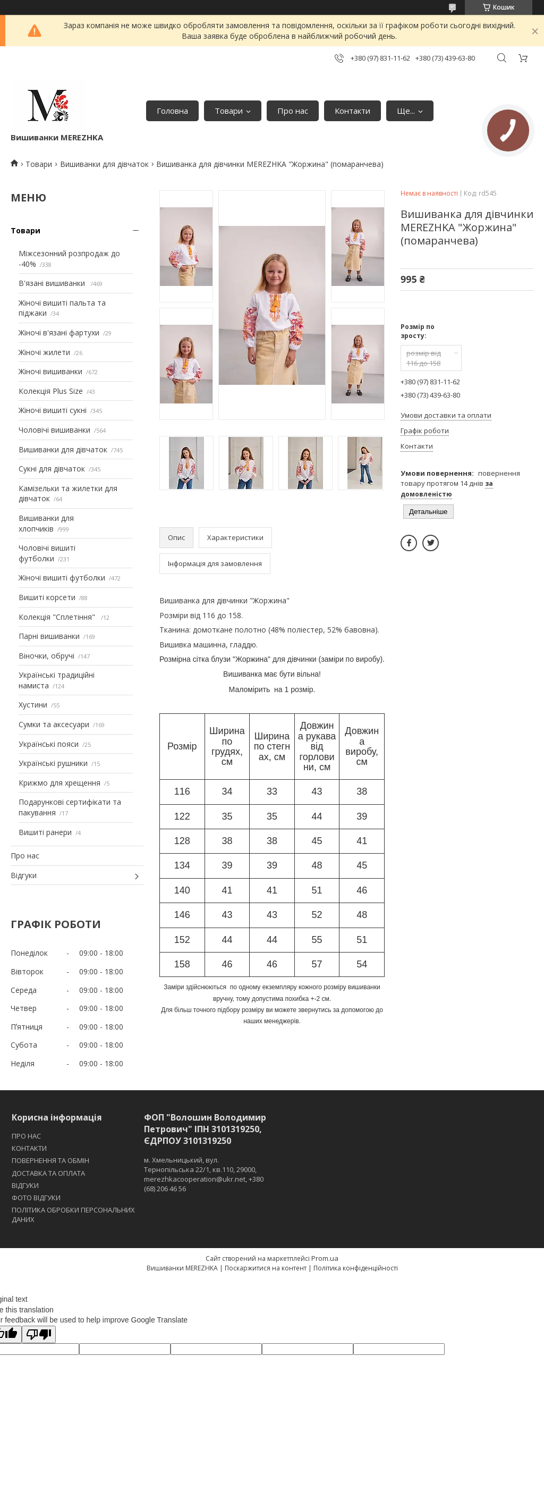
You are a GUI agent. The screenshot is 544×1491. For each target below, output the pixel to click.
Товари (229, 110)
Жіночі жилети (44, 352)
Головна (172, 110)
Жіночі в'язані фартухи (59, 332)
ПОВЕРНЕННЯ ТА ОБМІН (50, 1160)
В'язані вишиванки (53, 283)
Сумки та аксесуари (54, 724)
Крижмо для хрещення (59, 783)
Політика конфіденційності (355, 1268)
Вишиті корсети (47, 597)
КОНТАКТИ (29, 1148)
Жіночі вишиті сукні (53, 410)
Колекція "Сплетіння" (58, 617)
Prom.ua (324, 1258)
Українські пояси (49, 744)
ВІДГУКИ (25, 1185)
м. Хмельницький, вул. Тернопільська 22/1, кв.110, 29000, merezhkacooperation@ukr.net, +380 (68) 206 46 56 (204, 1174)
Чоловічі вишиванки (54, 430)
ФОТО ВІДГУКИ (36, 1197)
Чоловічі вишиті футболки (47, 553)
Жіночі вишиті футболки (62, 577)
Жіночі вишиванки (50, 371)
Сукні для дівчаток (52, 469)
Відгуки (24, 875)
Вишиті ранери (45, 832)
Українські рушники (53, 763)
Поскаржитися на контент (266, 1268)
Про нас (292, 110)
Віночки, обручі (46, 656)
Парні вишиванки (49, 636)
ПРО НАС (26, 1136)
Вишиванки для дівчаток (104, 164)
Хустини (33, 705)
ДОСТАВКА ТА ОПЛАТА (48, 1173)
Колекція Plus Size (51, 391)
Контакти (352, 110)
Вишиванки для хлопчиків (46, 523)
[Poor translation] (39, 1334)
